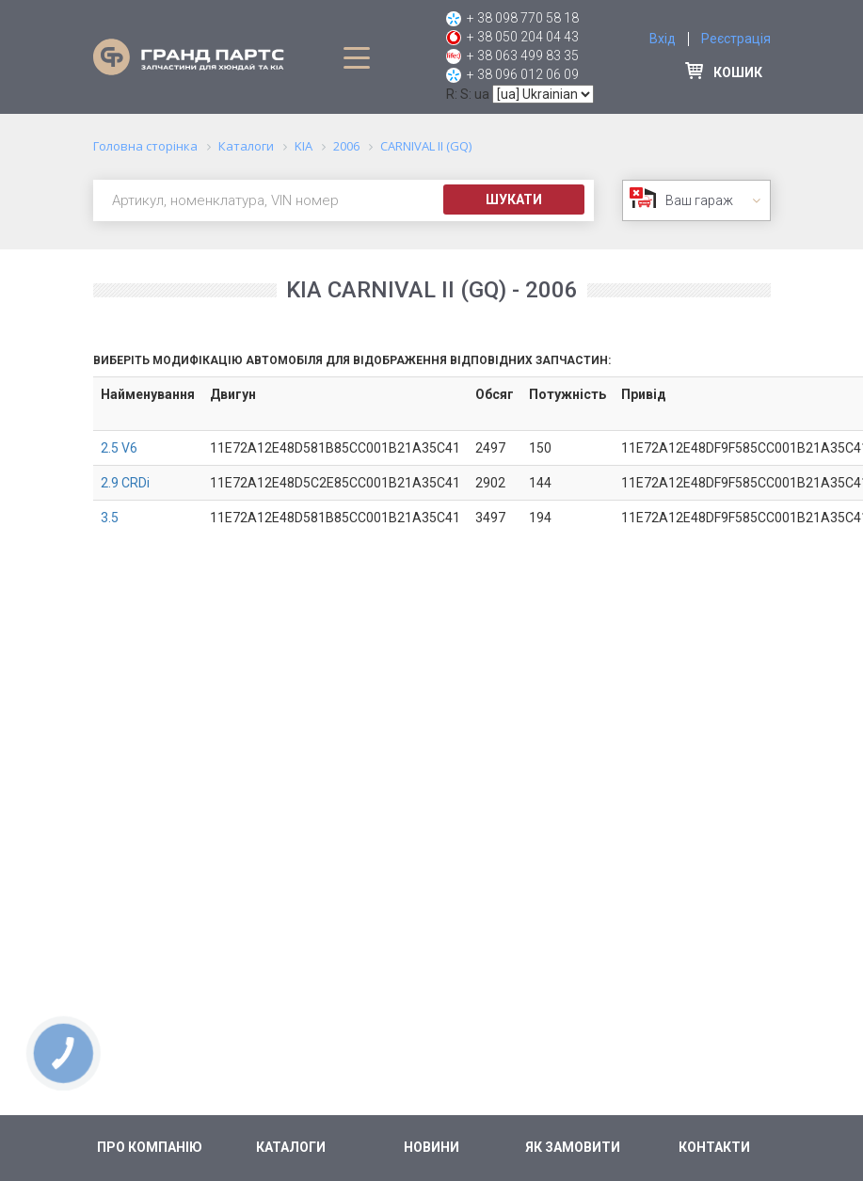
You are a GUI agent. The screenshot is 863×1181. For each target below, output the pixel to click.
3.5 (110, 517)
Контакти (714, 1147)
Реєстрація (736, 38)
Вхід (662, 38)
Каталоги (291, 1147)
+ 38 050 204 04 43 (523, 36)
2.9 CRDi (125, 482)
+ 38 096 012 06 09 (523, 74)
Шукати (514, 199)
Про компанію (149, 1147)
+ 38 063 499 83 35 (523, 55)
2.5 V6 (119, 447)
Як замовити (572, 1147)
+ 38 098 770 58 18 (523, 17)
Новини (431, 1147)
